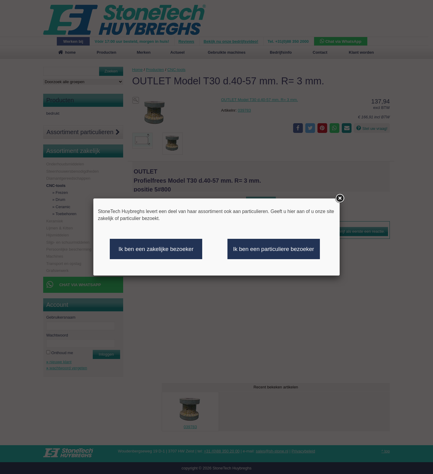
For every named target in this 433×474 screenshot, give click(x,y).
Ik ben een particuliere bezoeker (273, 249)
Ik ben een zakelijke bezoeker (156, 249)
